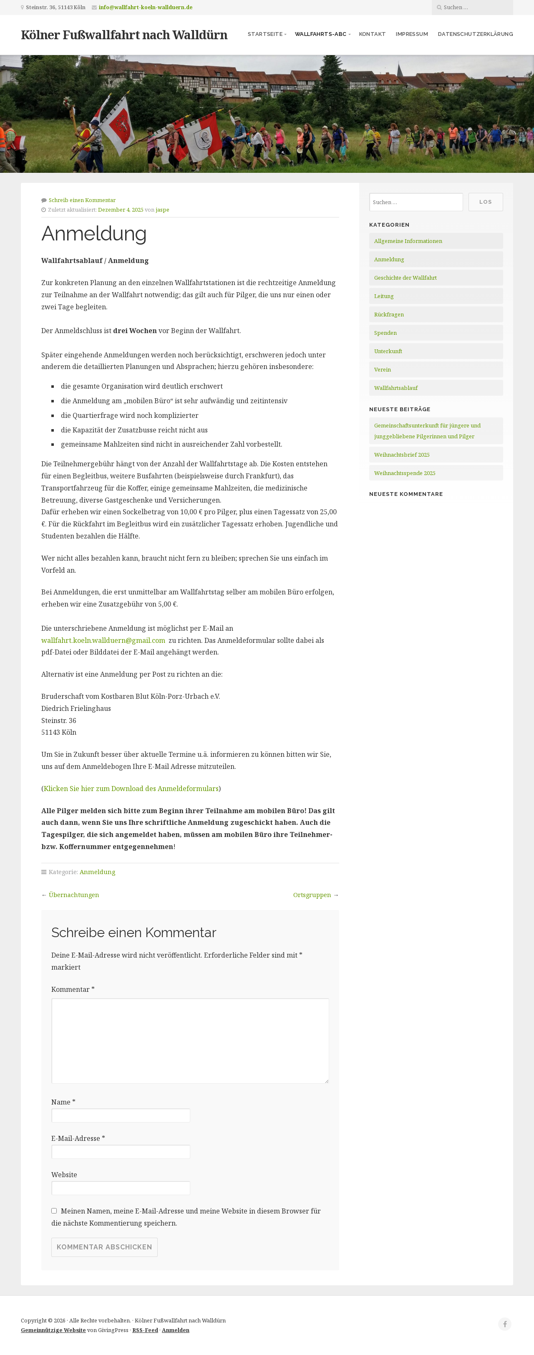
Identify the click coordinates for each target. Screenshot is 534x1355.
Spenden (385, 332)
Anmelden (175, 1330)
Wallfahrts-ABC (321, 34)
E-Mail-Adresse (78, 1138)
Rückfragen (389, 314)
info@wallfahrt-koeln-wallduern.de (145, 7)
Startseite (265, 34)
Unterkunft (388, 351)
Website (64, 1174)
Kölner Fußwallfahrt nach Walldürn (124, 34)
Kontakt (372, 34)
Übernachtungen (74, 895)
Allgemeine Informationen (408, 241)
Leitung (384, 296)
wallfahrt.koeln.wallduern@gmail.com (104, 640)
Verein (382, 369)
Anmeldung (97, 872)
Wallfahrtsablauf (396, 388)
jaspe (162, 209)
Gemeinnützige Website (53, 1330)
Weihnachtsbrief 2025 (402, 454)
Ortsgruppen (312, 895)
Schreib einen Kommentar (82, 200)
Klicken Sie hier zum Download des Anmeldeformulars (131, 788)
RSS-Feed (145, 1330)
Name (63, 1102)
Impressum (412, 34)
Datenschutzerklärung (475, 34)
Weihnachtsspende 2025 (405, 473)
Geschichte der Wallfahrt (405, 277)
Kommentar (73, 989)
